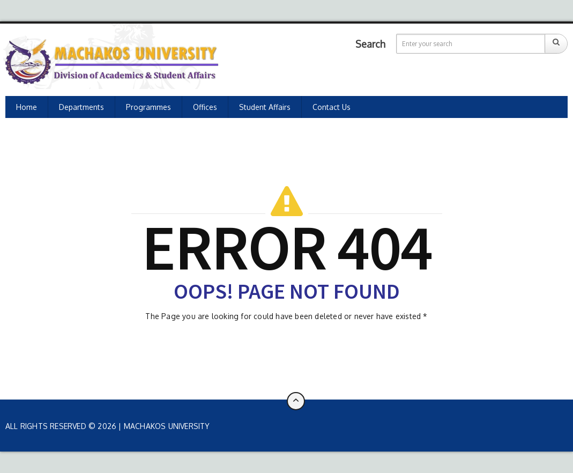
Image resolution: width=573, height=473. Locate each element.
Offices (205, 107)
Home (26, 107)
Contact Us (331, 107)
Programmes (148, 107)
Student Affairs (265, 107)
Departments (81, 107)
